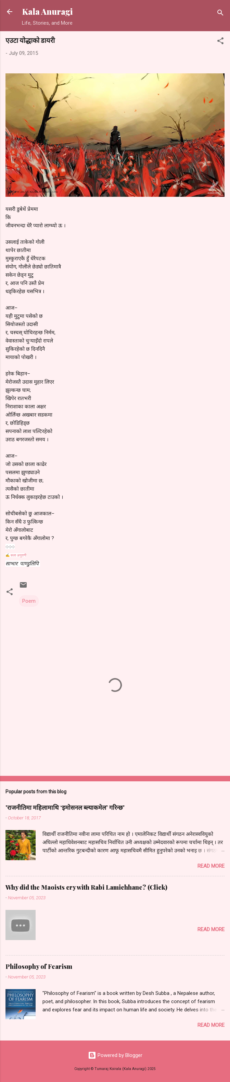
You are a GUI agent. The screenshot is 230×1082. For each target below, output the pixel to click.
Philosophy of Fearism (38, 966)
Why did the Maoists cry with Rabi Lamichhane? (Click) (86, 887)
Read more (211, 866)
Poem (29, 601)
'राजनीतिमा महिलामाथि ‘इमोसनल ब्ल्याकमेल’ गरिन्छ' (65, 807)
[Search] (220, 13)
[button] (220, 42)
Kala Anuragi (47, 11)
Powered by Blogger (115, 1055)
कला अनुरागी (18, 555)
